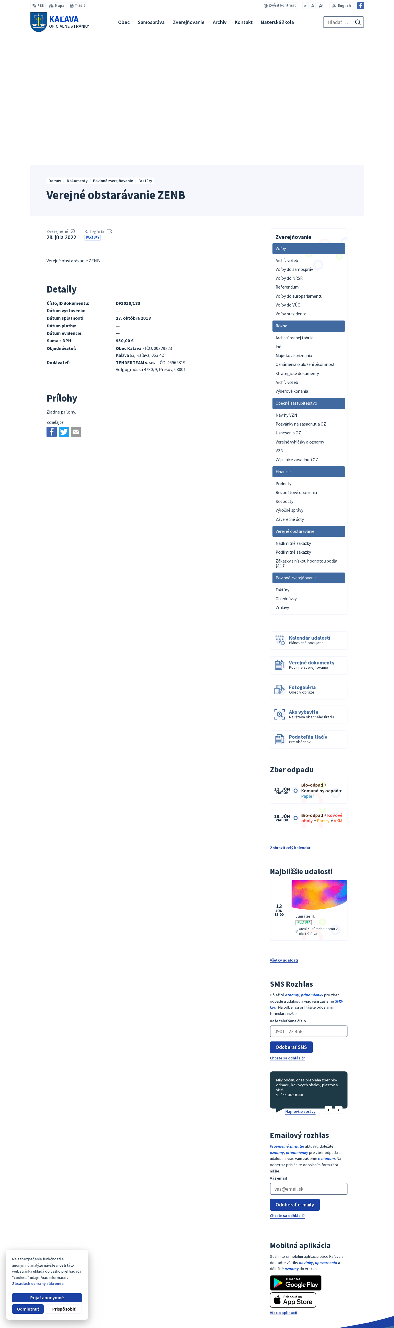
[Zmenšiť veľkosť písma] (305, 5)
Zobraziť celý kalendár (290, 724)
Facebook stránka (348, 1307)
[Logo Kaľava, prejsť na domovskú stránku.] (59, 22)
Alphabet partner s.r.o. (97, 1262)
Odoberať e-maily (295, 1081)
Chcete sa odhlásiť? (287, 935)
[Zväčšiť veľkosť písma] (321, 5)
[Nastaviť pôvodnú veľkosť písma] (313, 5)
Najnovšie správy (300, 988)
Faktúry (92, 114)
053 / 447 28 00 (344, 1295)
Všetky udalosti (284, 837)
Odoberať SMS (291, 924)
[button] (329, 987)
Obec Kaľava (70, 1266)
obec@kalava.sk (347, 1301)
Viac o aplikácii (283, 1189)
